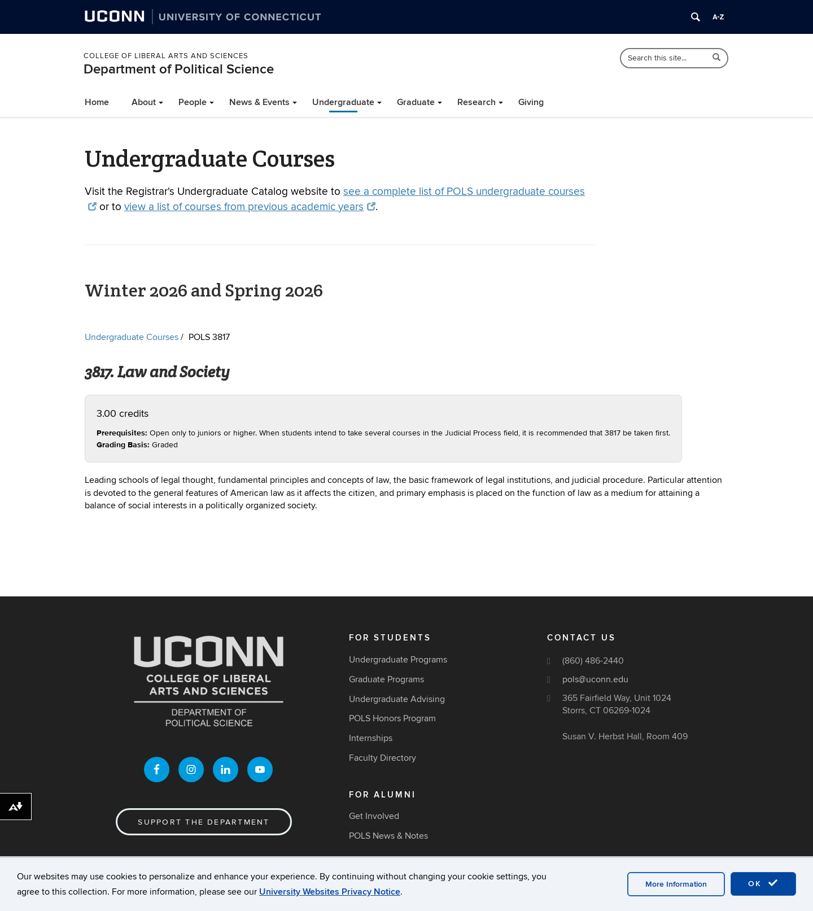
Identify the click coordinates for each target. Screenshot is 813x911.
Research (476, 102)
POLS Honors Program (392, 718)
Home (97, 102)
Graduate (416, 102)
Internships (370, 738)
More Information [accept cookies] (676, 884)
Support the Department (203, 822)
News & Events (259, 102)
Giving (531, 102)
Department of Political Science (179, 69)
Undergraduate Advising (397, 699)
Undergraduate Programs (398, 659)
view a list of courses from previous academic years (249, 206)
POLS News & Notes (388, 836)
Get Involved (374, 816)
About (144, 102)
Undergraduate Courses (131, 337)
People (192, 102)
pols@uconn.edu (595, 679)
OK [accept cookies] (763, 883)
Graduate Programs (386, 679)
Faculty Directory (382, 758)
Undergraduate (343, 102)
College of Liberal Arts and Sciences (166, 55)
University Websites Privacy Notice (329, 891)
